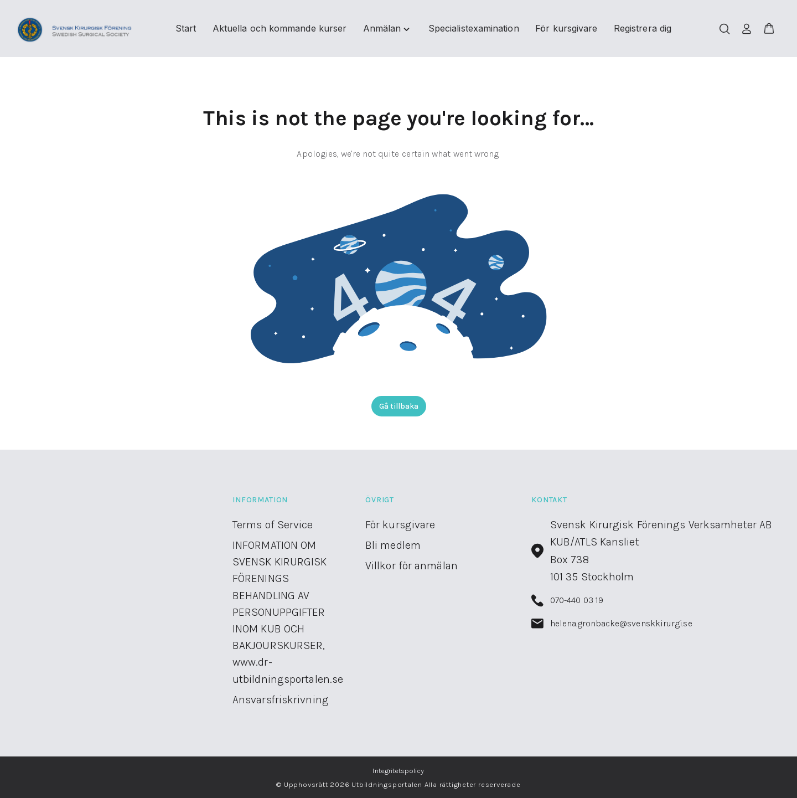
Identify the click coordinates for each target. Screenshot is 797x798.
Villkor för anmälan (411, 565)
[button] (769, 29)
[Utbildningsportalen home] (75, 29)
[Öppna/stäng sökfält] (724, 29)
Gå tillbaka (398, 406)
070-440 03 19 (567, 600)
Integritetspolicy (398, 770)
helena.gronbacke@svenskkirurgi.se (611, 623)
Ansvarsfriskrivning (280, 699)
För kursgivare (400, 524)
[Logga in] (747, 29)
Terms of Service (272, 524)
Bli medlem (393, 545)
